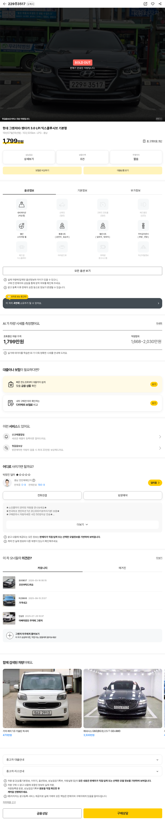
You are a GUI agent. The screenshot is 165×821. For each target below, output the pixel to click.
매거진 (122, 568)
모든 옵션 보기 (83, 271)
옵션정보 (29, 190)
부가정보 (136, 190)
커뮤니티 (42, 568)
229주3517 (21, 4)
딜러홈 (154, 482)
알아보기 (82, 384)
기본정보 (82, 190)
